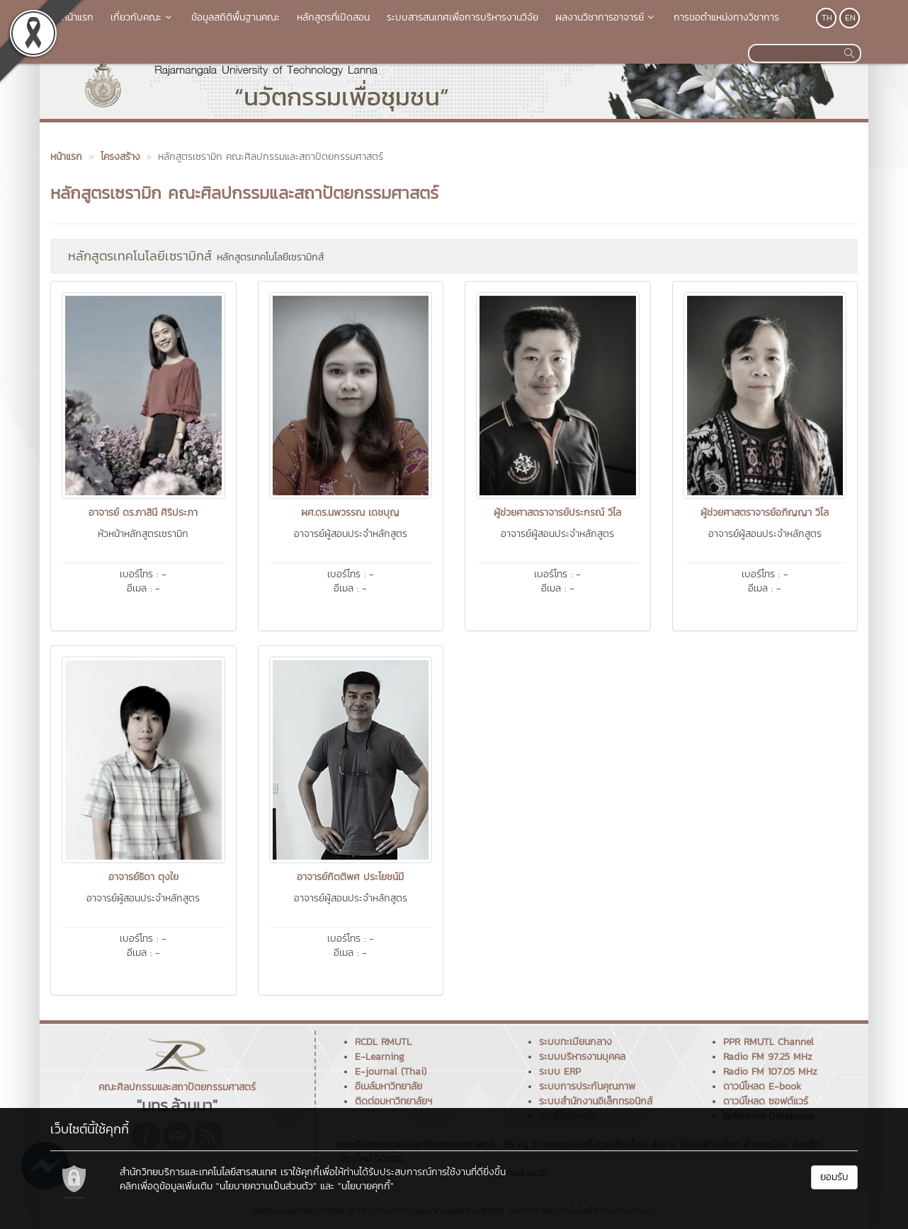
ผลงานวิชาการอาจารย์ (606, 17)
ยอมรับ (834, 1177)
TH (827, 17)
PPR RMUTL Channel (768, 1041)
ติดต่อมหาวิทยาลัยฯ (393, 1101)
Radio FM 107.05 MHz (770, 1071)
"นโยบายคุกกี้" (366, 1186)
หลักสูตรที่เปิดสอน (333, 17)
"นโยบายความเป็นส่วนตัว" (266, 1186)
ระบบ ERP (560, 1071)
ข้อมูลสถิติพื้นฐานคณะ (235, 17)
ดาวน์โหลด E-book (762, 1086)
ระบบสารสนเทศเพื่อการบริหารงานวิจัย (462, 17)
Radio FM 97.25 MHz (767, 1056)
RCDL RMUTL (383, 1041)
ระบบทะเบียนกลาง (575, 1041)
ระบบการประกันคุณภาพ (587, 1086)
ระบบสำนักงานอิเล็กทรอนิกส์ (595, 1101)
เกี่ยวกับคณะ (142, 17)
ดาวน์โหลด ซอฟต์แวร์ (765, 1101)
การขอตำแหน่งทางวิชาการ (726, 17)
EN (850, 17)
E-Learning (379, 1056)
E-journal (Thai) (390, 1071)
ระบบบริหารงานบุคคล (582, 1056)
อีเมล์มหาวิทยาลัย (388, 1086)
